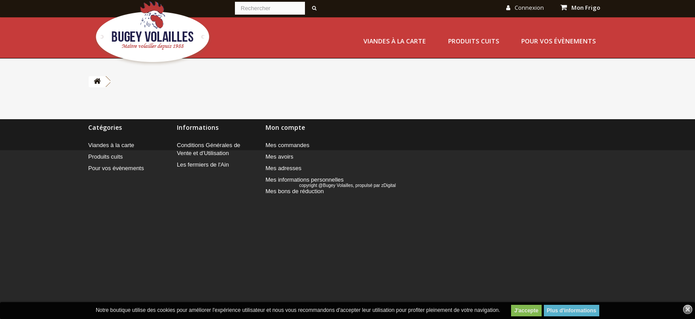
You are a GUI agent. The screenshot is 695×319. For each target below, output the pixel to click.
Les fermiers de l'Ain (203, 164)
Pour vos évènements (558, 41)
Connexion (525, 8)
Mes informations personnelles (305, 179)
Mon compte (285, 127)
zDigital (388, 220)
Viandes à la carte (394, 41)
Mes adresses (283, 168)
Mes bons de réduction (295, 191)
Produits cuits (473, 41)
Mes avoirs (279, 156)
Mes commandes (287, 145)
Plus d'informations (572, 310)
